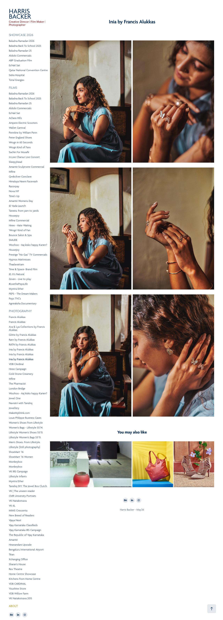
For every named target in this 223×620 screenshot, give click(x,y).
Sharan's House (17, 564)
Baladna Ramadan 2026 (21, 41)
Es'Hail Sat (14, 65)
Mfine (12, 171)
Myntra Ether (16, 288)
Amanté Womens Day (21, 201)
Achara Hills (15, 118)
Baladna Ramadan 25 (20, 50)
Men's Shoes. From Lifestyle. (24, 442)
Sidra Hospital (17, 75)
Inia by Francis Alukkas (21, 349)
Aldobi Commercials (20, 55)
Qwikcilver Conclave (20, 176)
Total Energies (16, 80)
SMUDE (13, 240)
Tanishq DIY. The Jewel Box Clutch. (28, 486)
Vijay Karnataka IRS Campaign (25, 530)
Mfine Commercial (19, 220)
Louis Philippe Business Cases (25, 417)
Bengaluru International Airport (26, 549)
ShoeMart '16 (16, 452)
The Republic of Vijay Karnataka (26, 535)
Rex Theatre (15, 569)
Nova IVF (14, 191)
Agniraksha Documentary (22, 303)
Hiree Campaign (17, 369)
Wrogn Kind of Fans (20, 147)
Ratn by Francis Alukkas (22, 339)
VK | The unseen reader (22, 491)
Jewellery (14, 408)
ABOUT (13, 606)
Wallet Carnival (17, 127)
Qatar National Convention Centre (28, 70)
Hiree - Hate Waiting (20, 225)
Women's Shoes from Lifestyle (26, 422)
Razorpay (14, 186)
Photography (20, 311)
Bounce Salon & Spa (20, 235)
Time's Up (14, 196)
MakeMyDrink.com (19, 412)
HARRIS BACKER (20, 13)
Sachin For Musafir (19, 152)
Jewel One (15, 398)
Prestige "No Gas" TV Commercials (28, 254)
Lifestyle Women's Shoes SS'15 (26, 432)
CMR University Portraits (22, 495)
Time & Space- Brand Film (23, 269)
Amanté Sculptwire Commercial (26, 166)
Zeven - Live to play (20, 279)
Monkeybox (15, 461)
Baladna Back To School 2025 (25, 45)
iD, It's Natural (16, 274)
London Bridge (17, 388)
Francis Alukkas (17, 317)
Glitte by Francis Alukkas (22, 334)
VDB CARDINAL (17, 583)
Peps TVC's (15, 298)
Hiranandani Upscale (20, 544)
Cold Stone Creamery (21, 373)
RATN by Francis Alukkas (22, 344)
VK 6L (12, 505)
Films (13, 88)
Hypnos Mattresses (19, 259)
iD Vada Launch (17, 205)
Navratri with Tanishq (20, 403)
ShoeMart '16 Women (21, 456)
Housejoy (14, 215)
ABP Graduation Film (20, 60)
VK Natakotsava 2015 (20, 598)
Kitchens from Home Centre (24, 578)
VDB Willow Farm (18, 593)
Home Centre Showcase (22, 574)
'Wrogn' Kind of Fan (19, 230)
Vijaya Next (15, 520)
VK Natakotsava (18, 500)
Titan (11, 554)
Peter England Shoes (20, 137)
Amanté (13, 539)
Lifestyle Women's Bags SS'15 (25, 437)
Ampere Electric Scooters (23, 122)
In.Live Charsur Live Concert (24, 157)
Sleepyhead (15, 161)
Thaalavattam (16, 264)
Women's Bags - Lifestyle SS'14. (26, 427)
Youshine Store (17, 588)
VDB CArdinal (16, 364)
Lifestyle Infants (18, 476)
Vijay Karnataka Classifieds (23, 525)
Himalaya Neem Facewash (23, 181)
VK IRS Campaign (18, 471)
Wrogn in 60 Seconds (21, 142)
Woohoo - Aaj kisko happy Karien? (28, 244)
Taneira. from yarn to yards (24, 210)
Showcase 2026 (21, 35)
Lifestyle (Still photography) (24, 447)
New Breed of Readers (21, 515)
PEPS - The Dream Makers (23, 293)
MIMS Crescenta (18, 510)
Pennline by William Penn (23, 132)
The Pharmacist (17, 383)
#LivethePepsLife (18, 284)
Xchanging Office (18, 559)
